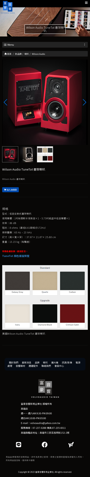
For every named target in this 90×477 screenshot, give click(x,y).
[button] (84, 102)
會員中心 (59, 366)
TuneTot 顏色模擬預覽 (15, 256)
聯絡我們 (46, 366)
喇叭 (45, 362)
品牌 (37, 362)
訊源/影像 (67, 362)
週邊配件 (33, 366)
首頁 (7, 53)
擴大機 (54, 362)
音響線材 (20, 366)
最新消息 (26, 362)
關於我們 (13, 362)
